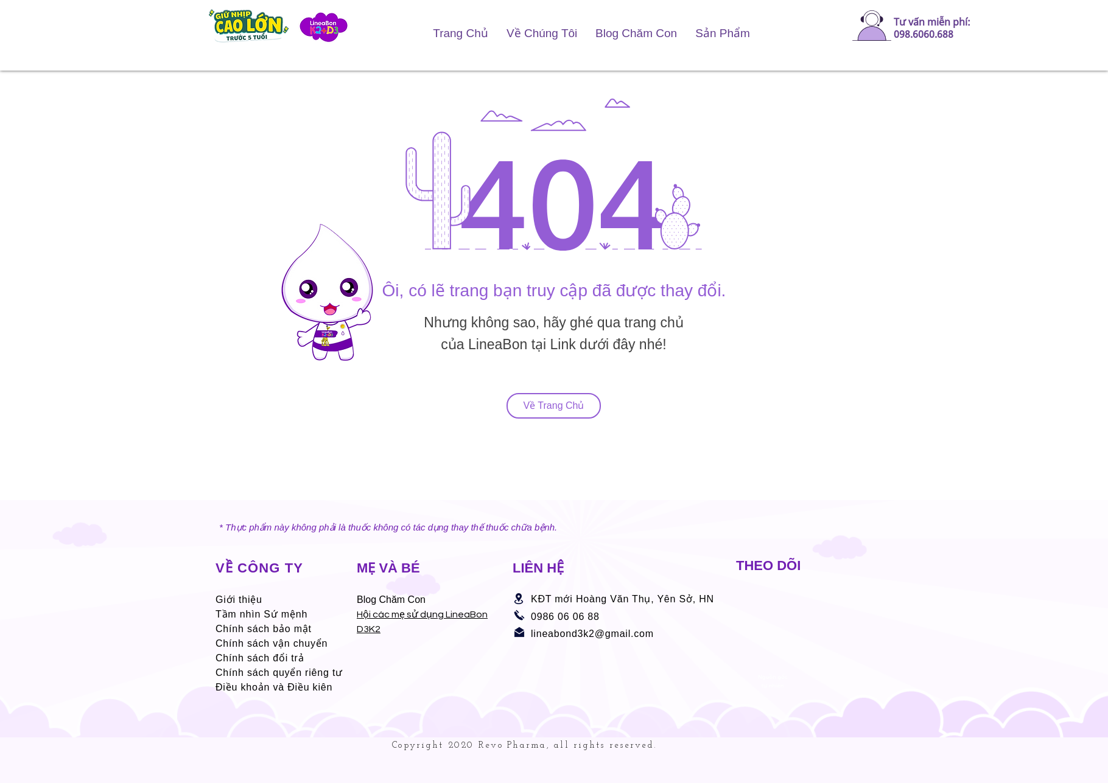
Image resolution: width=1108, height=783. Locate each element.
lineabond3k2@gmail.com (592, 633)
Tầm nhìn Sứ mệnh (261, 614)
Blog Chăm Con (391, 599)
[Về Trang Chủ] (554, 406)
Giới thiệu (239, 599)
